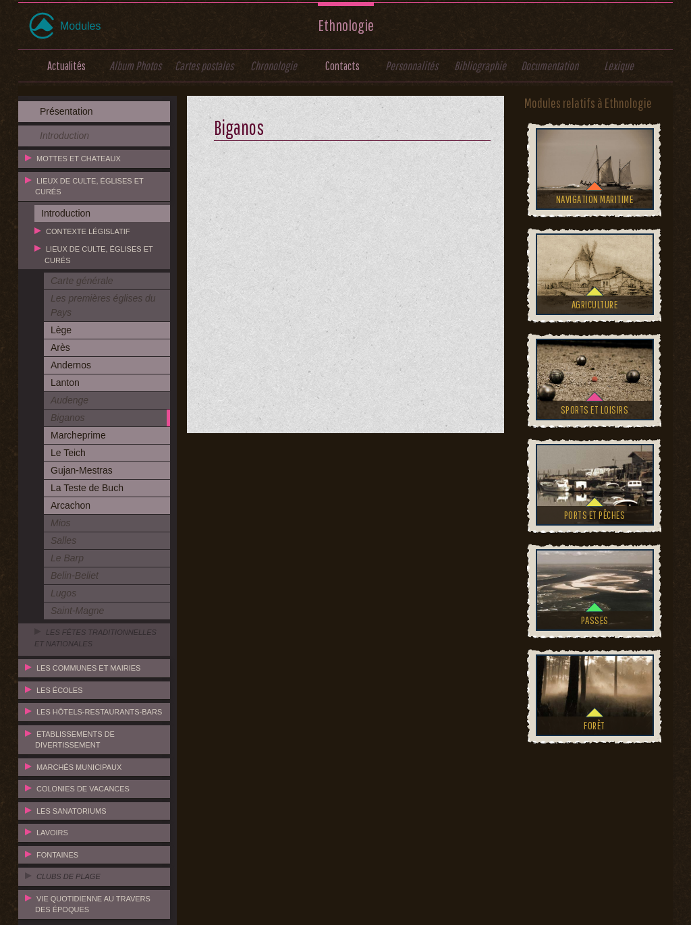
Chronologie (273, 66)
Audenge (69, 400)
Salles (63, 540)
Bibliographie (480, 66)
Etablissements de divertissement (75, 740)
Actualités (66, 66)
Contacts (342, 66)
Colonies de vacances (83, 789)
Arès (60, 347)
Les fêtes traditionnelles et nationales (95, 638)
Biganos (68, 417)
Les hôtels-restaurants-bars (99, 712)
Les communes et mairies (88, 668)
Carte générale (82, 280)
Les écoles (59, 690)
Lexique (619, 66)
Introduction (64, 135)
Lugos (63, 593)
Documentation (549, 66)
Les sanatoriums (71, 811)
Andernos (71, 365)
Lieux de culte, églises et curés (89, 186)
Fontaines (57, 855)
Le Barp (67, 558)
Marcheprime (78, 435)
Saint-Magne (77, 610)
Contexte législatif (88, 231)
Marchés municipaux (78, 767)
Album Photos (135, 66)
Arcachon (70, 505)
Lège (61, 330)
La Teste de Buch (87, 487)
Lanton (65, 382)
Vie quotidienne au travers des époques (92, 904)
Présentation (66, 111)
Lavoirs (52, 833)
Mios (61, 522)
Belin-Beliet (75, 575)
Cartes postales (204, 66)
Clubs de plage (68, 876)
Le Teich (68, 452)
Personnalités (411, 66)
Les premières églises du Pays (103, 305)
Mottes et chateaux (78, 159)
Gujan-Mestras (82, 470)
